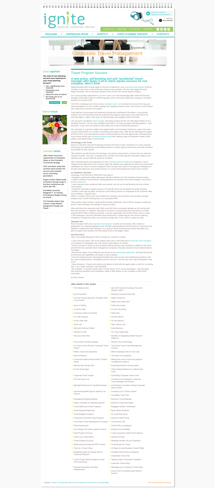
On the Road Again (81, 369)
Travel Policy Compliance (121, 425)
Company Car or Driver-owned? (124, 391)
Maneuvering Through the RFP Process (90, 444)
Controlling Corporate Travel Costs (125, 375)
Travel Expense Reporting (84, 410)
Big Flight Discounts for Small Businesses (90, 385)
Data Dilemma (117, 328)
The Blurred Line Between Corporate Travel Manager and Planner (126, 380)
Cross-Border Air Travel (120, 444)
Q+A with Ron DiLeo (119, 414)
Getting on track (80, 332)
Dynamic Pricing (117, 437)
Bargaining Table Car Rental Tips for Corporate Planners (88, 453)
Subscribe (122, 29)
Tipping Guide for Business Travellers (126, 459)
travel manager (98, 121)
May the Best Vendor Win (84, 365)
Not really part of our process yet (54, 97)
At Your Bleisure (117, 321)
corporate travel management (121, 162)
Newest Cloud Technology (121, 342)
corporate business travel (102, 136)
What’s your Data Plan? (120, 302)
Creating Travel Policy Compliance (125, 452)
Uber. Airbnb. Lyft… (119, 324)
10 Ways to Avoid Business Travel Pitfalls (127, 448)
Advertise (148, 29)
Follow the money (118, 305)
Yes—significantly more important (55, 87)
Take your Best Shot (82, 336)
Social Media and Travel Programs (87, 406)
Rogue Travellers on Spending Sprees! (89, 403)
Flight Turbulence (118, 298)
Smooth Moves (117, 317)
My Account (134, 29)
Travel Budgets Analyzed (84, 414)
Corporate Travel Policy (120, 463)
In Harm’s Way (80, 309)
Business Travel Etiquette (121, 399)
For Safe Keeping (81, 317)
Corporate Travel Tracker (84, 375)
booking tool (81, 182)
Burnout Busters (80, 356)
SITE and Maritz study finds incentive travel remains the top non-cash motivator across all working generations (54, 171)
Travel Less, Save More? (84, 437)
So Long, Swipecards (119, 332)
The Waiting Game (81, 288)
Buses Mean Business (120, 410)
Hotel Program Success (83, 433)
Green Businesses (81, 425)
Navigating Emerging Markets (86, 399)
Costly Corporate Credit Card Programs (127, 433)
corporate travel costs (113, 104)
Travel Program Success (83, 441)
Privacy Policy (92, 483)
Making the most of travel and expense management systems (126, 360)
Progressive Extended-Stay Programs (89, 418)
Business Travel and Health (122, 403)
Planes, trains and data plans (85, 352)
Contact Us (108, 29)
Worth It (102, 34)
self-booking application (125, 252)
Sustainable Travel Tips (120, 456)
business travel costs (107, 95)
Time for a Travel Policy (83, 448)
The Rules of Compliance (121, 356)
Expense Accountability (120, 429)
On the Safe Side (81, 321)
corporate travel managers (140, 241)
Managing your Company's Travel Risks (127, 467)
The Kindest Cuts (118, 422)
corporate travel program (135, 87)
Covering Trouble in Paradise (85, 313)
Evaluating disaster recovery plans (125, 365)
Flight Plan (115, 313)
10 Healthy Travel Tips (120, 395)
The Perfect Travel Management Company (91, 422)
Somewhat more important (52, 91)
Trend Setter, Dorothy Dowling (86, 342)
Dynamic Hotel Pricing (120, 418)
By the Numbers (80, 294)
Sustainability (104, 483)
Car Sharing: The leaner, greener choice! (90, 429)
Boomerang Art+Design (162, 483)
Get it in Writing (80, 305)
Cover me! (78, 324)
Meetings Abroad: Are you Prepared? (126, 441)
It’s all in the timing (118, 309)
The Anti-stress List (81, 379)
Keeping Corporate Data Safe (123, 294)
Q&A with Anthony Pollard (84, 328)
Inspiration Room (77, 34)
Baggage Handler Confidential (123, 406)
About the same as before (56, 94)
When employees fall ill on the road (125, 352)
